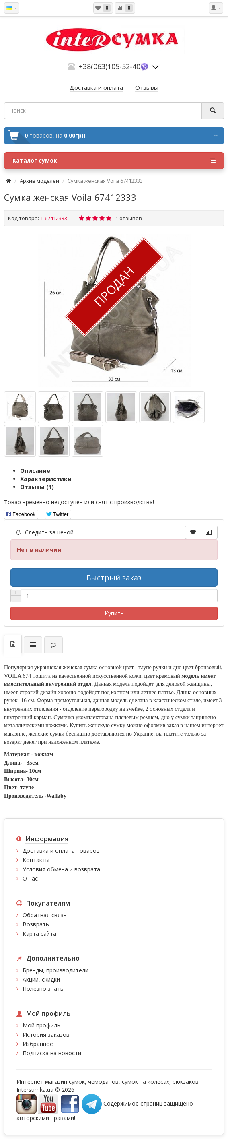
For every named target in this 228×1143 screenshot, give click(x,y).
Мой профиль (41, 1025)
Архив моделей (39, 180)
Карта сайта (39, 933)
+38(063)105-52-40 (109, 66)
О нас (30, 878)
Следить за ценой (45, 532)
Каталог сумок (114, 161)
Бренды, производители (55, 970)
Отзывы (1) (37, 487)
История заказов (46, 1034)
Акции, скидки (41, 979)
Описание (35, 471)
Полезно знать (43, 988)
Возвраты (36, 924)
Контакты (36, 860)
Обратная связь (45, 915)
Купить (114, 613)
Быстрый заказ (114, 577)
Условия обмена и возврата (61, 869)
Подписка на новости (52, 1053)
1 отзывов (128, 218)
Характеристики (46, 479)
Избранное (38, 1044)
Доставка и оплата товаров (61, 850)
